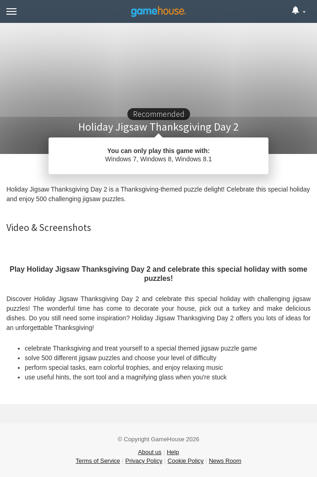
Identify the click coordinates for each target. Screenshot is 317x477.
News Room (225, 460)
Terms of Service (98, 460)
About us (149, 452)
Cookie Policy (186, 460)
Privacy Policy (143, 460)
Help (173, 452)
